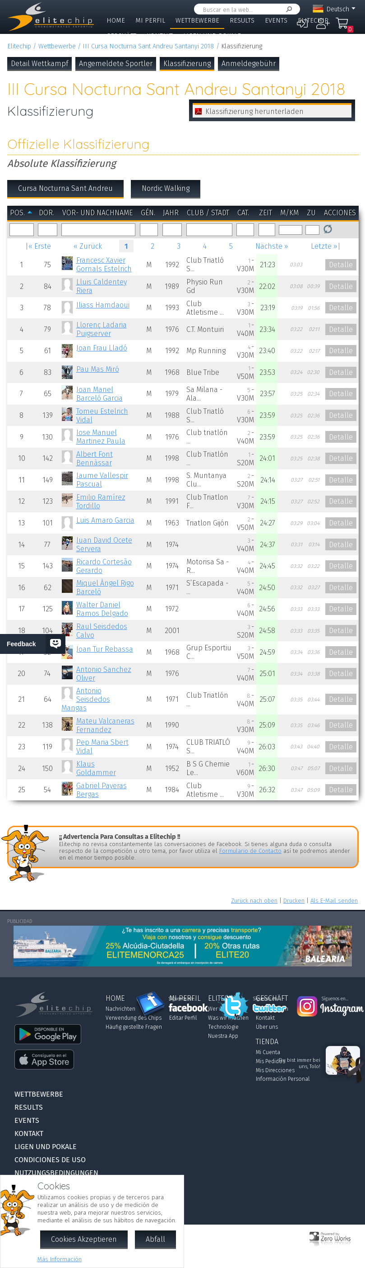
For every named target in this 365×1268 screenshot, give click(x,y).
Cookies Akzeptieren (84, 1239)
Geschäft (121, 36)
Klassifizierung (187, 63)
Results (242, 20)
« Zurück (88, 246)
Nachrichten (120, 1009)
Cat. (243, 212)
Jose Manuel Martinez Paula (100, 436)
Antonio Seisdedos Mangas (85, 699)
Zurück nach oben (254, 900)
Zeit (265, 212)
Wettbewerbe (197, 20)
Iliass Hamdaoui (102, 305)
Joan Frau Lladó (101, 348)
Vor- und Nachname (97, 212)
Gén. (148, 212)
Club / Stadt (208, 212)
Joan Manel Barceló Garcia (99, 393)
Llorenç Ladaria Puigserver (101, 329)
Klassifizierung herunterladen (254, 111)
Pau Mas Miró (97, 369)
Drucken (294, 900)
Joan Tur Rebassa (104, 649)
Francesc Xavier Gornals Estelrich (104, 264)
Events (276, 20)
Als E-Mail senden (334, 900)
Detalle (341, 264)
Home (115, 20)
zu (311, 212)
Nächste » (271, 246)
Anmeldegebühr (249, 63)
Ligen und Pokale (212, 36)
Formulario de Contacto (250, 850)
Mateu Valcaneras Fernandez (105, 725)
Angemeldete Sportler (115, 63)
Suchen (287, 9)
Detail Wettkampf (39, 63)
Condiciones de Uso (50, 1159)
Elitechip (313, 20)
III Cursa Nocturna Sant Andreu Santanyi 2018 (148, 46)
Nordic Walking (165, 188)
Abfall (155, 1239)
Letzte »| (326, 246)
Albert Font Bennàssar (94, 458)
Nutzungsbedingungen (56, 1173)
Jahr (171, 212)
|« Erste (38, 246)
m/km (289, 212)
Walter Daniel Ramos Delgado (102, 609)
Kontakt (160, 36)
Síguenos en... (182, 999)
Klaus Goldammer (96, 768)
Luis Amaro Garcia (105, 520)
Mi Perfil (150, 20)
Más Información (59, 1259)
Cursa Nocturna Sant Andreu (65, 188)
